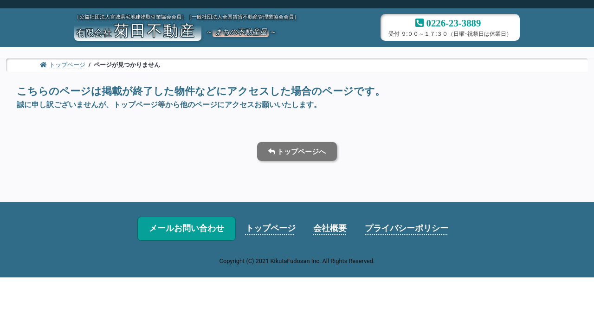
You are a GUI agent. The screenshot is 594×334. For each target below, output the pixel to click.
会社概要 (330, 228)
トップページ (270, 228)
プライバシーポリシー (406, 228)
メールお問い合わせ (186, 228)
